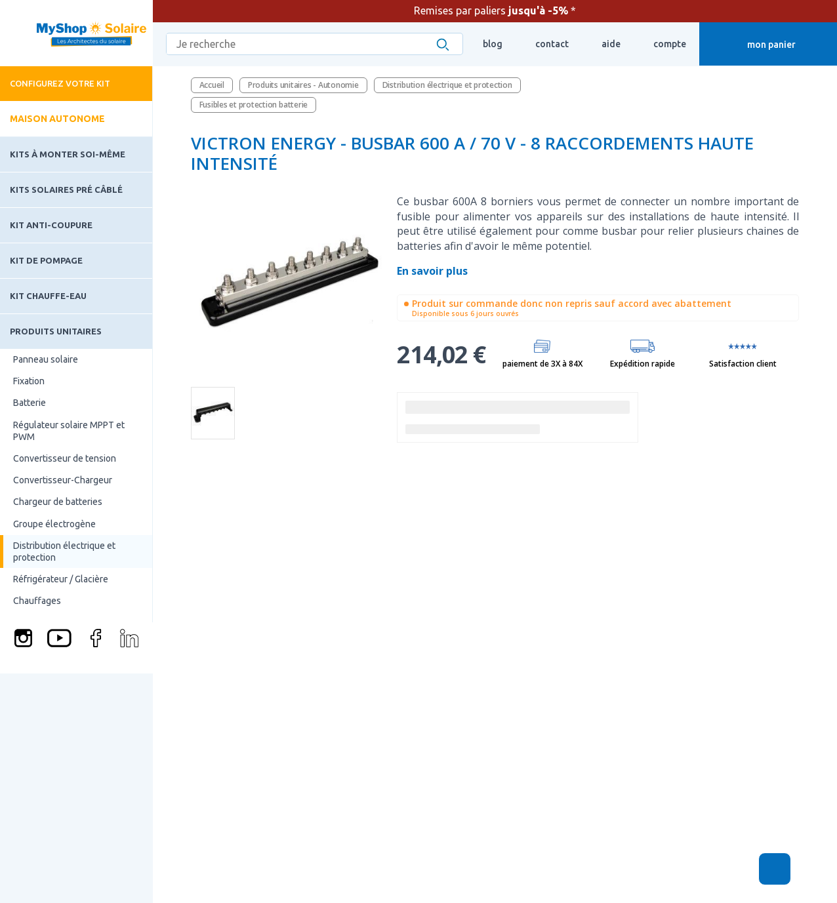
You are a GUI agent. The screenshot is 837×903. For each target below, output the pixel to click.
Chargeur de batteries (57, 501)
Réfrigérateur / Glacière (60, 579)
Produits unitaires (56, 331)
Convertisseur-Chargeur (62, 480)
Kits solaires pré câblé (66, 189)
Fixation (29, 381)
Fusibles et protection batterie (253, 104)
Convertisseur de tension (64, 458)
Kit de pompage (46, 260)
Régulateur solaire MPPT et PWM (69, 431)
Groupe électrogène (54, 524)
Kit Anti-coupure (51, 225)
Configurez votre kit (60, 83)
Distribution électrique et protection (64, 551)
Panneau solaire (45, 359)
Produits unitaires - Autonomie (303, 84)
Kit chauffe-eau (48, 295)
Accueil (211, 84)
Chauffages (37, 600)
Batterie (29, 402)
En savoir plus (433, 271)
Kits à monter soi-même (67, 154)
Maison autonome (57, 118)
